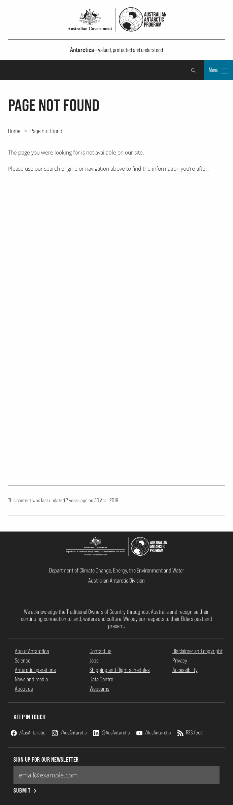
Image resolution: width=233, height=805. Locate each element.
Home (14, 130)
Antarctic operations (35, 669)
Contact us (100, 650)
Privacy (179, 660)
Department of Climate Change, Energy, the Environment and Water (116, 570)
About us (24, 688)
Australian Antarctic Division (116, 580)
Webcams (99, 688)
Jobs (94, 660)
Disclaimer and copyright (197, 650)
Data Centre (101, 679)
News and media (31, 679)
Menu (218, 71)
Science (22, 660)
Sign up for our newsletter (46, 759)
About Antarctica (32, 650)
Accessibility (185, 669)
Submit (25, 790)
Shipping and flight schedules (120, 669)
